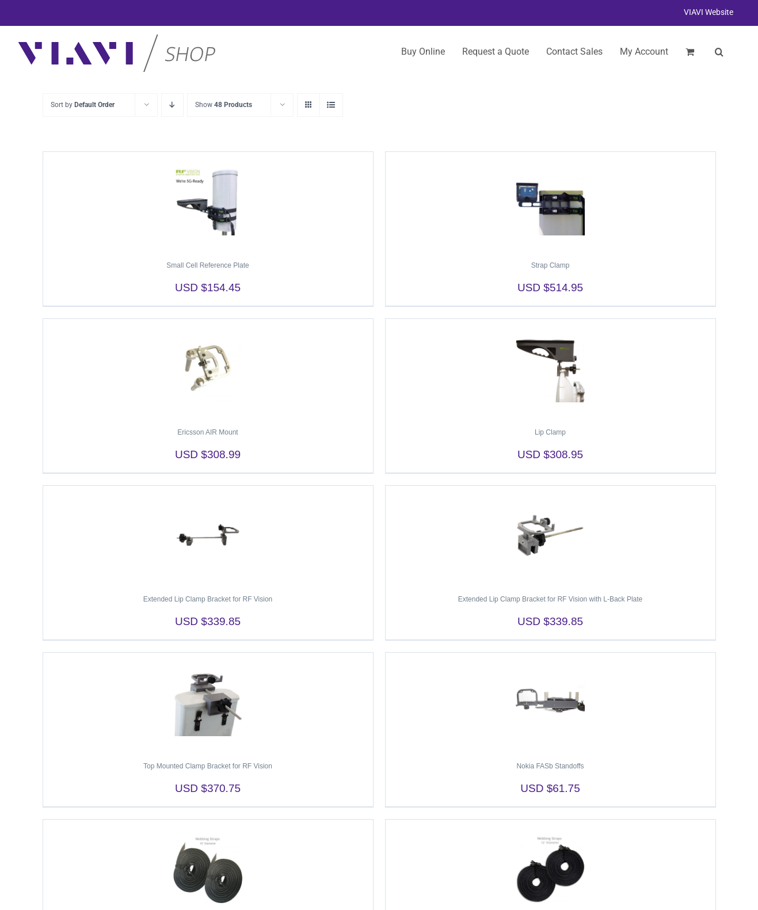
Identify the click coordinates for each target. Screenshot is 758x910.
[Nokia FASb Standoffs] (550, 702)
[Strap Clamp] (550, 201)
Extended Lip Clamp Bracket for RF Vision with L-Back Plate (550, 599)
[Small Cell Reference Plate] (208, 201)
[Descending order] (172, 105)
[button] (719, 52)
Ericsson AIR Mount (207, 432)
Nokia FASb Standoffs (550, 766)
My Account (644, 51)
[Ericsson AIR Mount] (208, 368)
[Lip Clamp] (550, 368)
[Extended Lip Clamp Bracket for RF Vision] (208, 535)
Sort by (83, 105)
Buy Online (423, 51)
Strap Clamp (550, 265)
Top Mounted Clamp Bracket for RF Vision (207, 766)
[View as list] (331, 105)
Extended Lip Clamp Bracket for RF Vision (208, 599)
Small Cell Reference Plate (207, 265)
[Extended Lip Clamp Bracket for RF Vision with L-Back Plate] (550, 535)
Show (223, 105)
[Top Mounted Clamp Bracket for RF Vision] (208, 702)
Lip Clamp (550, 432)
